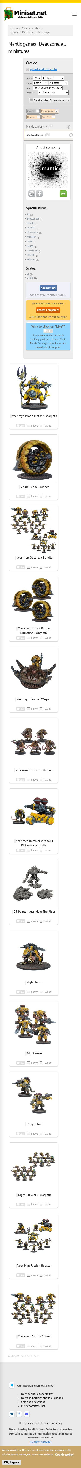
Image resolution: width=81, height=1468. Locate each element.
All (28, 214)
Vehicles (31, 259)
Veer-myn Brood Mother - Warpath (34, 416)
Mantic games (34, 126)
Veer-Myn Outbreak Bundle (34, 557)
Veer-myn (44, 32)
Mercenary (32, 232)
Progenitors (34, 1124)
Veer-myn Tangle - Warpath (34, 699)
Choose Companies (48, 310)
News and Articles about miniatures (42, 1398)
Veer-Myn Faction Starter (34, 1336)
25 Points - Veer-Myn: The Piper (34, 912)
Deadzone (28, 32)
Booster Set (33, 218)
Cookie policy (64, 1454)
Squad (30, 245)
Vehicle (30, 254)
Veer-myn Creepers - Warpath (35, 770)
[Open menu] (74, 14)
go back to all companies (43, 69)
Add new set (48, 288)
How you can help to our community (40, 1423)
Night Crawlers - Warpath (34, 1195)
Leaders (31, 227)
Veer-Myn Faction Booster (34, 1266)
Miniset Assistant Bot (33, 1406)
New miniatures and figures (37, 1393)
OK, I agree (11, 1462)
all (28, 274)
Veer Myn (46, 117)
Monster (31, 236)
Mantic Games (47, 111)
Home (14, 28)
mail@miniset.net (40, 1441)
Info (63, 193)
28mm (30, 277)
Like (49, 331)
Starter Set (32, 250)
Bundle (30, 223)
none (29, 241)
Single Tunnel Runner (34, 487)
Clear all (31, 111)
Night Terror (35, 982)
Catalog (26, 28)
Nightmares (34, 1053)
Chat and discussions (33, 1401)
